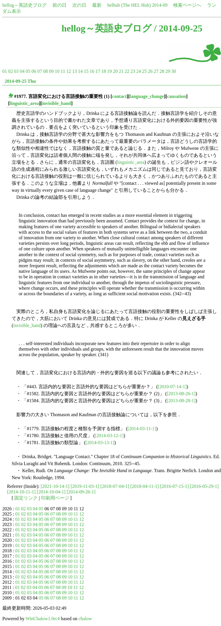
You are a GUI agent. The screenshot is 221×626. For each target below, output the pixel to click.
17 (97, 71)
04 (22, 71)
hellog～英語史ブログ (24, 5)
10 (57, 71)
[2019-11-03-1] (85, 486)
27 (156, 71)
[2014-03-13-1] (99, 442)
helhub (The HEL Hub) (129, 5)
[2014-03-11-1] (141, 428)
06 (33, 71)
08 (45, 71)
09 (51, 71)
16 (92, 71)
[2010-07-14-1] (172, 386)
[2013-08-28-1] (181, 400)
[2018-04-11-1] (144, 486)
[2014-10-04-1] (51, 491)
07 (39, 71)
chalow (85, 618)
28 (161, 71)
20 (115, 71)
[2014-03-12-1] (109, 435)
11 (63, 71)
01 (4, 71)
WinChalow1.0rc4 (43, 618)
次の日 (79, 5)
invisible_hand (56, 103)
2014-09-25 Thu (20, 81)
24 (138, 71)
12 (68, 71)
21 (121, 71)
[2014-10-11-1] (21, 491)
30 (173, 71)
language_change (147, 96)
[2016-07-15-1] (174, 486)
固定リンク (26, 497)
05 (28, 71)
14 (80, 71)
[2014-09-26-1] (81, 491)
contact (119, 96)
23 (132, 71)
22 (126, 71)
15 (86, 71)
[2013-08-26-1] (181, 393)
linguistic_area (24, 103)
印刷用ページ (55, 497)
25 (144, 71)
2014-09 (159, 5)
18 (103, 71)
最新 (96, 5)
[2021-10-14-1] (55, 486)
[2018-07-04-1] (114, 486)
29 (167, 71)
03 (16, 71)
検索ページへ (187, 5)
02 (10, 71)
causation (176, 96)
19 (109, 71)
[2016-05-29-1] (204, 486)
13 (74, 71)
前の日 (59, 5)
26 (150, 71)
